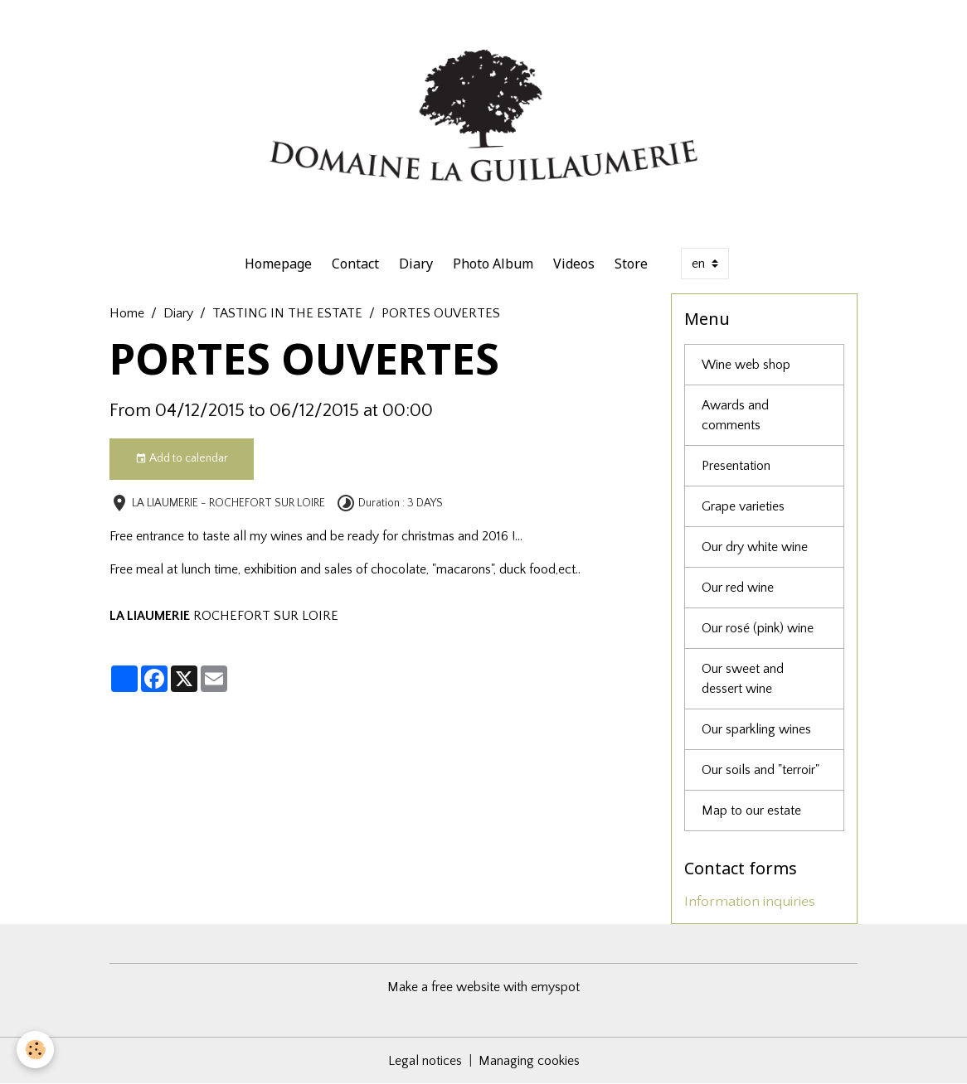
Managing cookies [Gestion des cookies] (529, 1060)
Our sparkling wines (756, 729)
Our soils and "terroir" (760, 769)
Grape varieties (743, 506)
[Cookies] (35, 1049)
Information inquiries (749, 901)
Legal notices (425, 1060)
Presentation (736, 465)
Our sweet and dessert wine (743, 678)
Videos (574, 263)
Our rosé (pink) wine (758, 628)
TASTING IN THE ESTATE (287, 313)
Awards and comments (735, 415)
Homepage (278, 263)
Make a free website (443, 987)
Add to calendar (181, 459)
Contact (355, 263)
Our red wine (738, 587)
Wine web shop (746, 364)
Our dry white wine (755, 547)
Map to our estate (751, 810)
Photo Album (493, 263)
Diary (416, 263)
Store (631, 263)
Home (126, 313)
